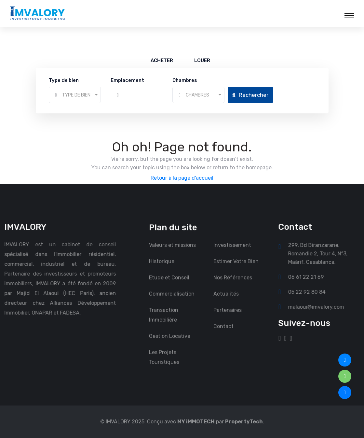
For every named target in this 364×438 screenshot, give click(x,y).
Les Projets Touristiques (164, 362)
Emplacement (127, 80)
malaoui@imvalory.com (321, 306)
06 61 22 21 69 (311, 277)
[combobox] (75, 95)
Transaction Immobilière (163, 320)
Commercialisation (172, 299)
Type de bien (64, 80)
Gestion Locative (169, 341)
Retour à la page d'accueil (182, 178)
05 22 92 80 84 (311, 292)
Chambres (184, 80)
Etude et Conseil (169, 282)
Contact (223, 331)
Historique (161, 266)
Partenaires (227, 315)
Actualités (226, 299)
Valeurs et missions (172, 250)
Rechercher (250, 95)
